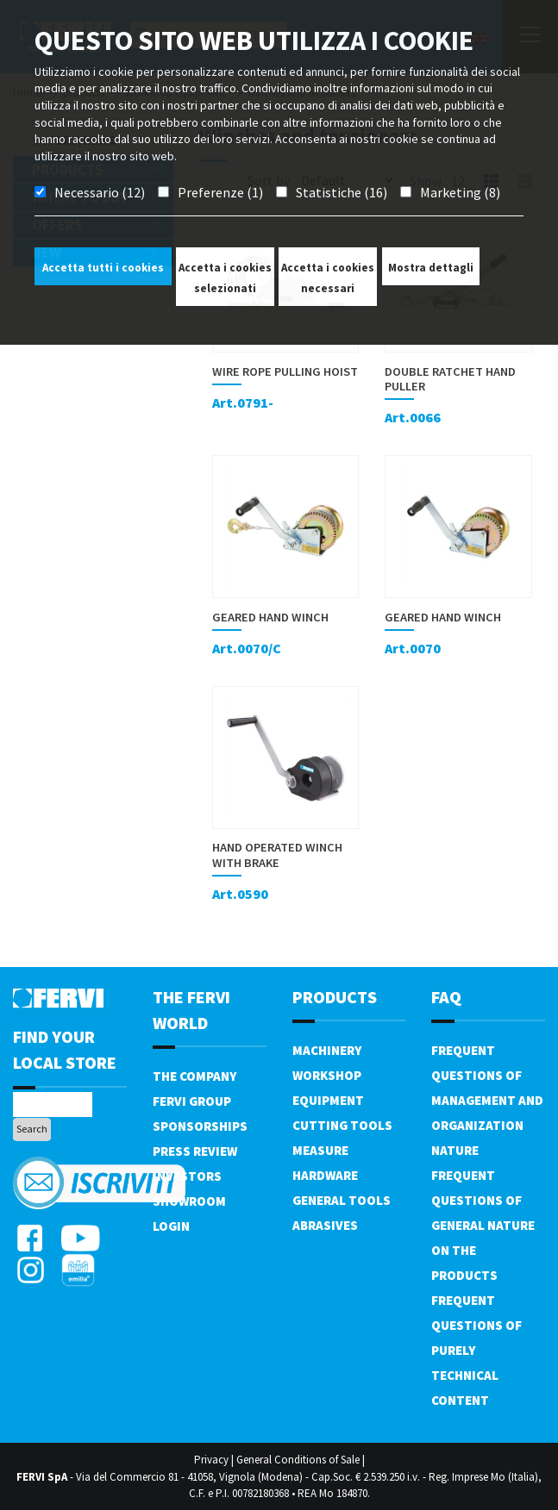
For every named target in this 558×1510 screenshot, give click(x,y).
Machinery (326, 1050)
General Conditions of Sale (298, 1459)
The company (194, 1076)
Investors (187, 1176)
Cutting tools (342, 1125)
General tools (341, 1200)
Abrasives (325, 1225)
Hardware (325, 1175)
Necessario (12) (99, 192)
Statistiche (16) (341, 192)
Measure (320, 1150)
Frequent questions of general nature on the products (483, 1225)
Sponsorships (200, 1126)
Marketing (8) (460, 192)
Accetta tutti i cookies (103, 267)
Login (171, 1226)
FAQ (446, 997)
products (334, 997)
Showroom (189, 1201)
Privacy (211, 1459)
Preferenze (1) (220, 192)
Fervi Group (192, 1101)
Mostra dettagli (430, 267)
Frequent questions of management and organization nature (487, 1100)
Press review (195, 1151)
